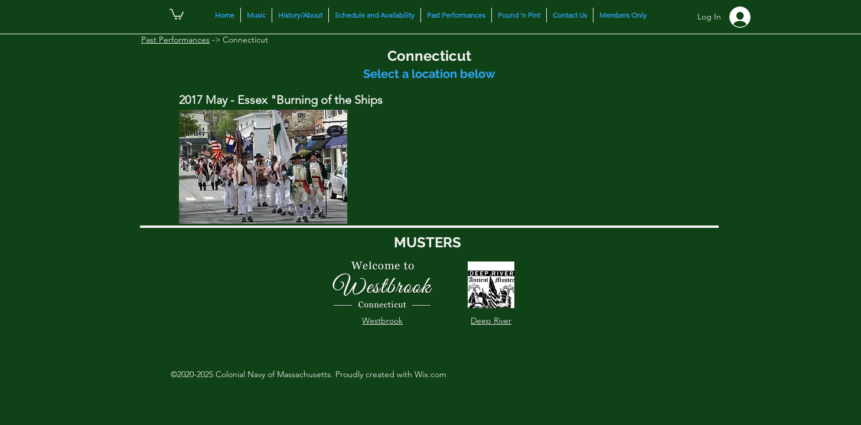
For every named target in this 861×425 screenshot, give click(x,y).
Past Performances (175, 39)
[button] (176, 13)
